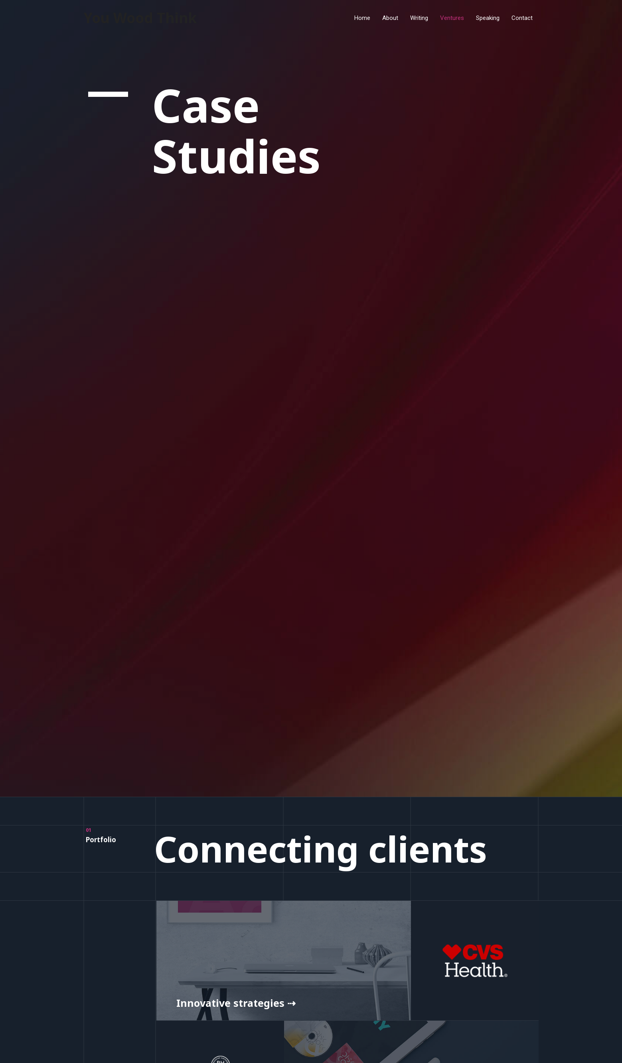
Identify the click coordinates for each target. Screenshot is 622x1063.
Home (362, 18)
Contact (522, 18)
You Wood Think (140, 17)
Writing (419, 18)
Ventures (452, 18)
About (390, 18)
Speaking (488, 18)
